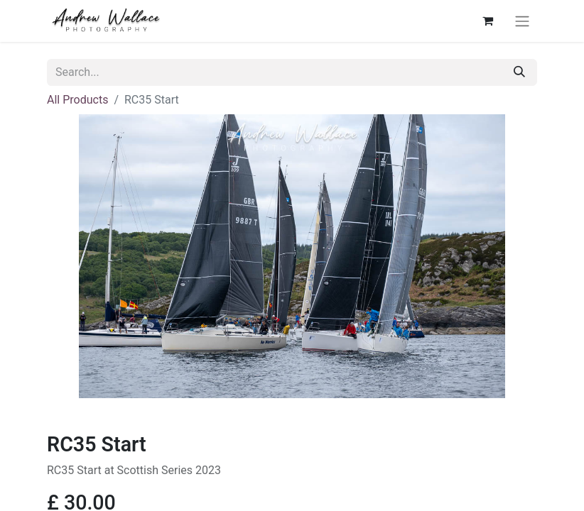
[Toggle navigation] (522, 21)
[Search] (519, 72)
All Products (77, 99)
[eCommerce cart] (487, 20)
